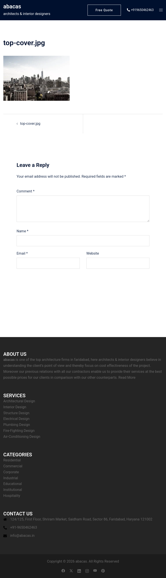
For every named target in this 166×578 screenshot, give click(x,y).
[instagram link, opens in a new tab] (87, 571)
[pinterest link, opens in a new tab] (103, 571)
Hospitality (11, 496)
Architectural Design (19, 401)
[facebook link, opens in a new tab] (63, 571)
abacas (12, 6)
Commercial (12, 466)
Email (22, 253)
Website (92, 253)
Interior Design (14, 407)
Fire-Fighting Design (18, 431)
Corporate (11, 472)
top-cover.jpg (30, 123)
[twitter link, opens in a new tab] (71, 571)
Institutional (12, 490)
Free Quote (104, 10)
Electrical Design (16, 419)
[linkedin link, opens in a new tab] (79, 571)
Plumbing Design (16, 425)
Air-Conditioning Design (21, 436)
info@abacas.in (22, 535)
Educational (12, 484)
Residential (12, 460)
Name (23, 231)
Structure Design (16, 413)
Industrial (10, 478)
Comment (25, 191)
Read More (126, 377)
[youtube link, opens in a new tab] (95, 571)
